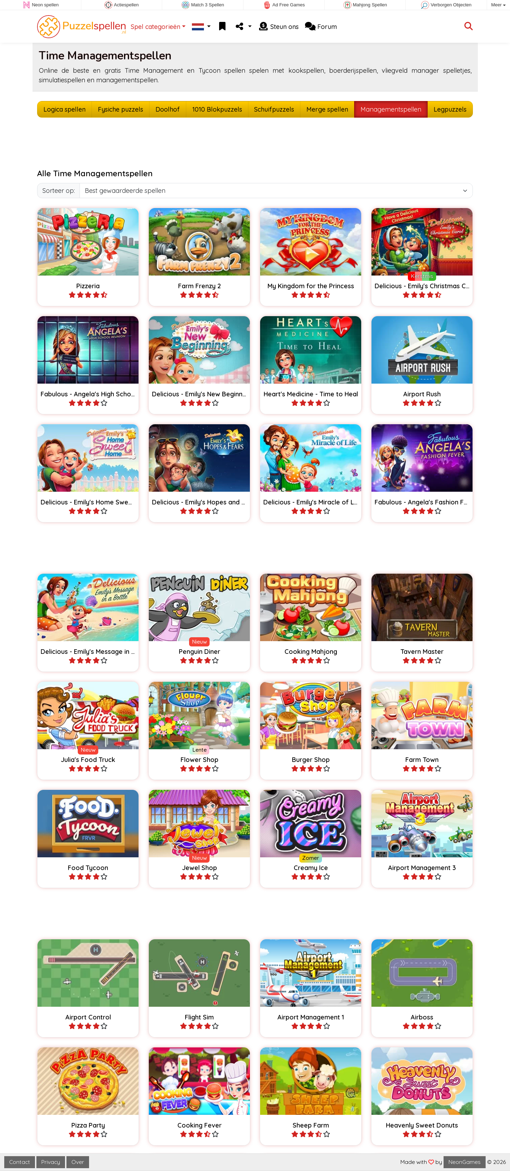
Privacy (50, 1161)
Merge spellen (327, 109)
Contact (19, 1161)
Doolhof (168, 109)
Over (77, 1161)
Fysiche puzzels (120, 109)
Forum (321, 27)
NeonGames (465, 1161)
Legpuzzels (450, 109)
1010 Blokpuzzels (217, 109)
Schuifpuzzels (274, 109)
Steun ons (278, 27)
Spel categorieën (155, 27)
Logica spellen (64, 109)
